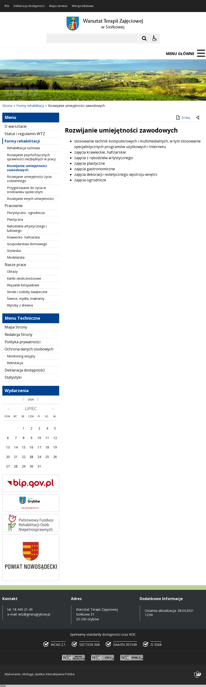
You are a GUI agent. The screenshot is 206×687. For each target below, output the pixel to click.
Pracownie (14, 205)
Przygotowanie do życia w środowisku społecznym (26, 190)
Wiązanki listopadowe (23, 285)
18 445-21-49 (23, 609)
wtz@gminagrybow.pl (34, 614)
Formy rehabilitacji (22, 141)
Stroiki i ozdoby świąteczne (27, 292)
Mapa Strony (16, 327)
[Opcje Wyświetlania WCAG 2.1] (155, 38)
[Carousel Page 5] (62, 92)
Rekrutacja (15, 363)
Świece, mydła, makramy (25, 298)
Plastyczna (15, 219)
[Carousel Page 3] (54, 92)
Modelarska (16, 257)
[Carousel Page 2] (49, 92)
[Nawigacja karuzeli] (27, 91)
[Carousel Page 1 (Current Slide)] (45, 92)
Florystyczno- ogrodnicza (26, 212)
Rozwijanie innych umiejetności (30, 198)
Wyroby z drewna (20, 305)
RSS (7, 6)
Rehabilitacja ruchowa (23, 148)
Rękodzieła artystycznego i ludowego (27, 228)
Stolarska (14, 250)
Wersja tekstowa (82, 6)
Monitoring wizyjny (21, 356)
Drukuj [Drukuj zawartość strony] (182, 117)
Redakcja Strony (18, 334)
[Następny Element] (33, 91)
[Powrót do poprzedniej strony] (198, 118)
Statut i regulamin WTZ (25, 133)
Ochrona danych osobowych (29, 349)
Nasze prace (15, 264)
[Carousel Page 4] (58, 92)
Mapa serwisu (58, 6)
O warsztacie (16, 126)
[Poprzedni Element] (22, 91)
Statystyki (13, 377)
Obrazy (12, 271)
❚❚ (9, 91)
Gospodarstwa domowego (27, 244)
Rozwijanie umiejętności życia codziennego (29, 178)
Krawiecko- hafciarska (23, 237)
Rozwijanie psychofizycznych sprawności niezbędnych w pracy (31, 157)
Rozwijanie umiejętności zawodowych (27, 168)
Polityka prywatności (22, 341)
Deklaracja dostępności (29, 6)
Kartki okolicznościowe (24, 278)
